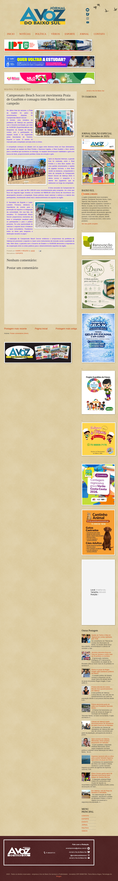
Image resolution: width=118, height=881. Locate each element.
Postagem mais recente (15, 328)
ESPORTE (70, 34)
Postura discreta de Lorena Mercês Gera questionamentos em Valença (101, 689)
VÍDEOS (55, 34)
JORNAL (84, 34)
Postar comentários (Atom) (19, 333)
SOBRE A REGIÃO (90, 194)
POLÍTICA (40, 34)
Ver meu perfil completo (90, 224)
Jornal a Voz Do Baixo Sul (95, 91)
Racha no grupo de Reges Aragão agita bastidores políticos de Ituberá (102, 671)
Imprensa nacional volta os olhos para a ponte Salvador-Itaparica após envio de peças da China (102, 758)
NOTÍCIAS (24, 34)
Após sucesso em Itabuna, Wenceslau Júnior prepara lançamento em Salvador (100, 740)
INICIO (10, 34)
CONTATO (99, 34)
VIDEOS (84, 831)
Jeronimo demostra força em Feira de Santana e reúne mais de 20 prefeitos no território (102, 654)
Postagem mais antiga (66, 328)
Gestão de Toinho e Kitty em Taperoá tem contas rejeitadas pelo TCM (101, 637)
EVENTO (85, 822)
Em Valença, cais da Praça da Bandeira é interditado (101, 791)
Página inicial (41, 328)
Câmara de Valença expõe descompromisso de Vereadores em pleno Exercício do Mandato (102, 723)
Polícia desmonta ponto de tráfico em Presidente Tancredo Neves (102, 706)
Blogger (58, 876)
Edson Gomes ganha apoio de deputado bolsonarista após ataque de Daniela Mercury (101, 775)
